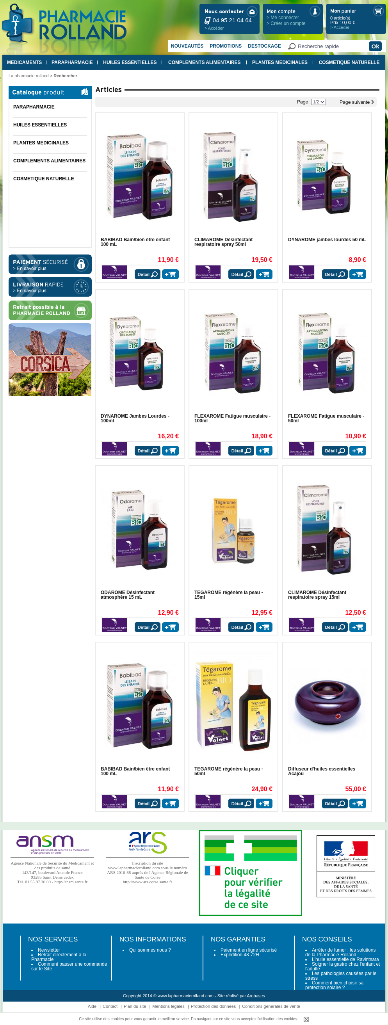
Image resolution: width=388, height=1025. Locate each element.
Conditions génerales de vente (271, 1006)
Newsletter (49, 950)
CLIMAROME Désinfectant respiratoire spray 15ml (317, 595)
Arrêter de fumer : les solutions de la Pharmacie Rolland (340, 952)
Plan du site (135, 1006)
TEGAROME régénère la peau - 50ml (228, 771)
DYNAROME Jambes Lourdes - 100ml (135, 418)
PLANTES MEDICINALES (280, 62)
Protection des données (213, 1006)
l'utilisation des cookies (277, 1019)
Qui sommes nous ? (150, 950)
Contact (110, 1006)
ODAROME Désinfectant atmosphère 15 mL (128, 595)
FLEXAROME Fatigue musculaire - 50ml (326, 418)
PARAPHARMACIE (72, 62)
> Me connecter (283, 17)
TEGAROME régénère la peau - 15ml (228, 595)
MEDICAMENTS (24, 62)
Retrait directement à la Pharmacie (58, 957)
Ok (375, 46)
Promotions (226, 46)
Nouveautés (187, 46)
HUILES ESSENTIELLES (130, 62)
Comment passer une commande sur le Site (69, 966)
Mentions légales (168, 1006)
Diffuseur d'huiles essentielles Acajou (321, 771)
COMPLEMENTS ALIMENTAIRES (204, 62)
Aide (92, 1006)
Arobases (256, 995)
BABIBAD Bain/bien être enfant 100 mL (135, 242)
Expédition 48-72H (240, 954)
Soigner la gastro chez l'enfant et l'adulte (342, 966)
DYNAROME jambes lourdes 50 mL (327, 239)
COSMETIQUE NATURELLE (349, 62)
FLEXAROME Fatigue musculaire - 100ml (232, 418)
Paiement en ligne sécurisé (249, 950)
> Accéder (214, 28)
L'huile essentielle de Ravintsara (345, 959)
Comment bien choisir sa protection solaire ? (334, 985)
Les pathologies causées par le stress (340, 976)
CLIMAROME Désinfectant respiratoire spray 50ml (223, 242)
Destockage (264, 46)
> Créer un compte (286, 23)
